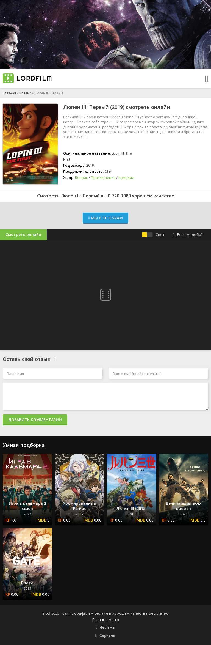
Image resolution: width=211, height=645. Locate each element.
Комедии (126, 177)
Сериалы (107, 635)
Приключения (103, 177)
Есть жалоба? (188, 234)
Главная (9, 93)
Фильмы (107, 627)
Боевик (25, 93)
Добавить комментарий (35, 419)
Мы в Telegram (105, 218)
